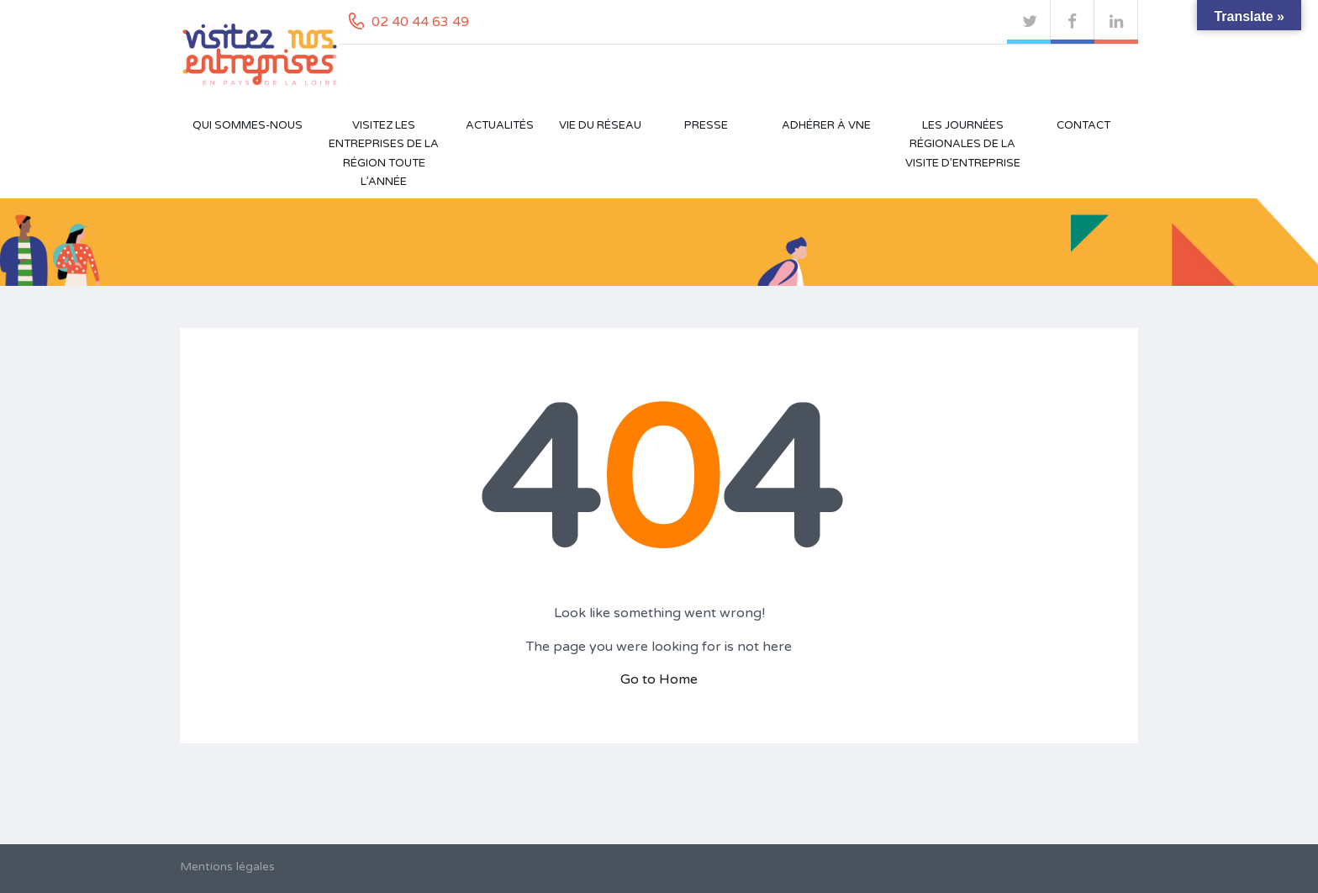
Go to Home (659, 679)
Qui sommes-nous (247, 125)
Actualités (500, 125)
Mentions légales (227, 866)
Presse (706, 125)
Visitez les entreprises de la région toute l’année (384, 153)
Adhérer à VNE (826, 125)
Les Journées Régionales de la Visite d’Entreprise (962, 144)
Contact (1083, 125)
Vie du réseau (600, 125)
